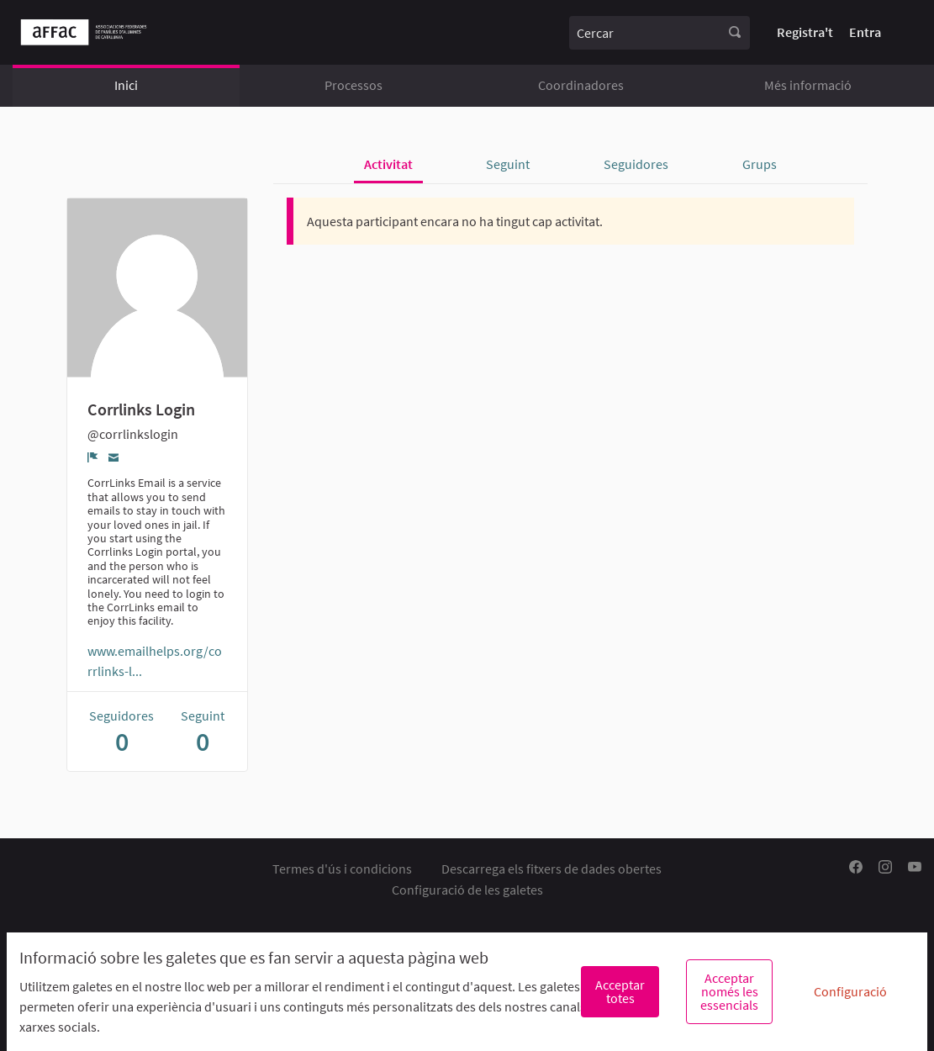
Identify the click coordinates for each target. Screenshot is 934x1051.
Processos (354, 85)
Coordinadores (581, 85)
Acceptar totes (620, 991)
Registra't (805, 32)
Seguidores (636, 164)
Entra (865, 32)
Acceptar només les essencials (729, 991)
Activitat (388, 164)
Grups (759, 164)
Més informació (808, 85)
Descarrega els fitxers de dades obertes (551, 868)
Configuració (850, 991)
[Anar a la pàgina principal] (83, 32)
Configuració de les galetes (467, 889)
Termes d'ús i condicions (342, 868)
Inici (126, 85)
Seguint (508, 164)
